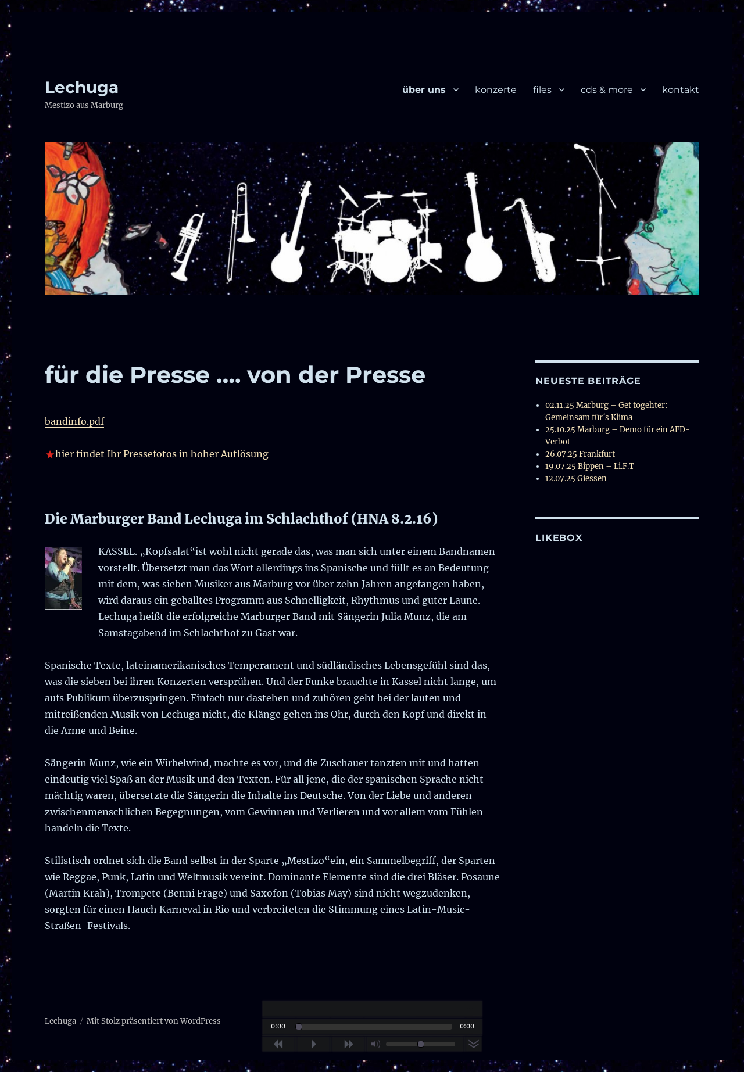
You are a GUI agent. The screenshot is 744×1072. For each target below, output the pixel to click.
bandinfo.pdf (74, 421)
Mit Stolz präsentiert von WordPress (154, 1021)
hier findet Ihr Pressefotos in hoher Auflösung (162, 454)
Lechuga (82, 87)
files (542, 89)
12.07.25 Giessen (576, 478)
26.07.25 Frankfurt (580, 454)
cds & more (607, 89)
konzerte (496, 89)
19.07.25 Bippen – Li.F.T (589, 466)
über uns (424, 89)
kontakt (680, 89)
